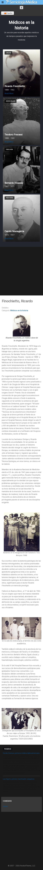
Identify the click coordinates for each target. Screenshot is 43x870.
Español (7, 13)
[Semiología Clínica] (21, 2)
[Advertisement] (21, 271)
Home (5, 806)
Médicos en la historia (19, 310)
